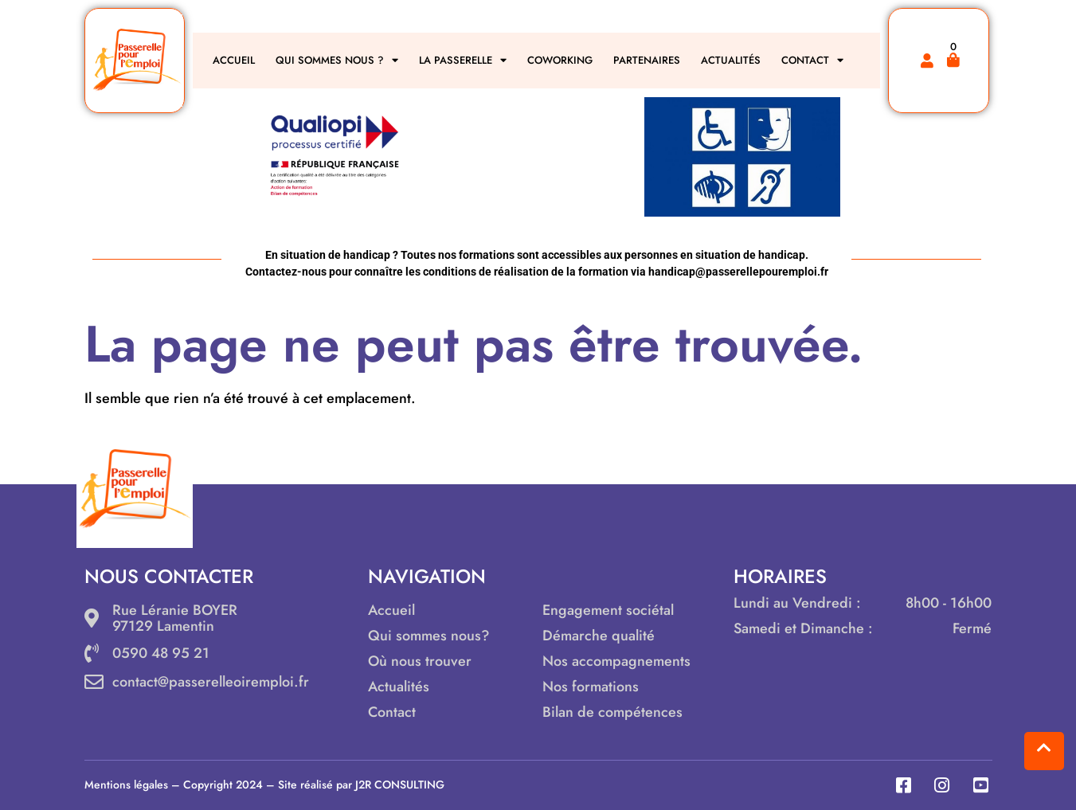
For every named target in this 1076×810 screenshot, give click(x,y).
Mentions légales (126, 784)
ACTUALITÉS (731, 60)
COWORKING (560, 60)
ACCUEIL (234, 60)
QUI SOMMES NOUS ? (337, 60)
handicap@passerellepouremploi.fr (738, 271)
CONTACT (812, 60)
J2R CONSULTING (399, 784)
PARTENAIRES (646, 60)
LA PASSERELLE (463, 60)
